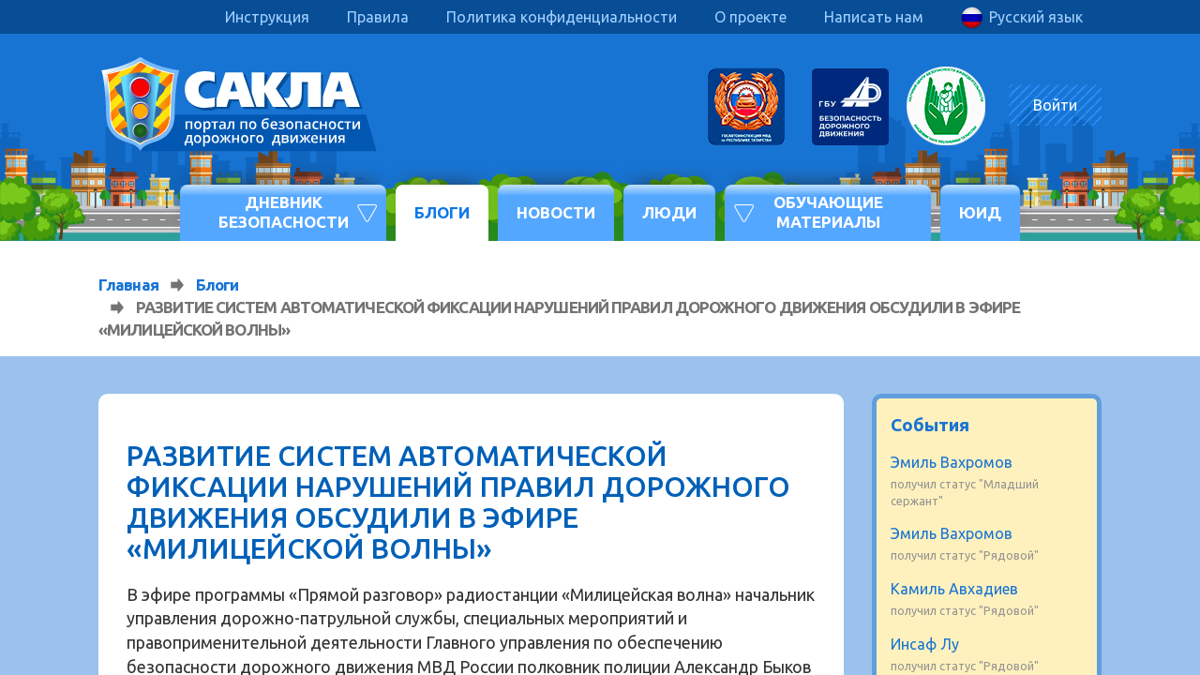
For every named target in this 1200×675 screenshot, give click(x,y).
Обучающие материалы (828, 211)
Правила (378, 16)
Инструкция (267, 16)
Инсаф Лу (925, 644)
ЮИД (980, 212)
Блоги (442, 212)
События (930, 424)
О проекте (750, 16)
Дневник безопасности (283, 211)
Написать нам (873, 16)
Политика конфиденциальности (561, 16)
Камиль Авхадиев (954, 588)
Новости (556, 212)
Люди (669, 212)
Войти (1055, 105)
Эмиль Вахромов (951, 462)
